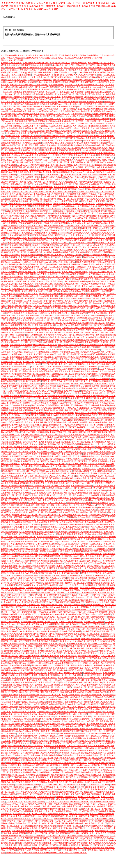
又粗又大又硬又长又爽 (79, 498)
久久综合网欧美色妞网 (97, 174)
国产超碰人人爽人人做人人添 (92, 352)
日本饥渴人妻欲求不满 (51, 444)
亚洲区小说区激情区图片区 (24, 537)
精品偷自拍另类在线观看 (74, 784)
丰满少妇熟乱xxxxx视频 (70, 352)
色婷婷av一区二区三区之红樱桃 (77, 583)
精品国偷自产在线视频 (15, 653)
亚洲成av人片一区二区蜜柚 (12, 60)
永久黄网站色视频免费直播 (92, 345)
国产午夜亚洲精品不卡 (52, 109)
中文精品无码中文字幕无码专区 (91, 624)
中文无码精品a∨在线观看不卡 (67, 532)
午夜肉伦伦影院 (58, 75)
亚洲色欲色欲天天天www (68, 320)
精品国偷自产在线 (99, 517)
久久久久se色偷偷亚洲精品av (98, 556)
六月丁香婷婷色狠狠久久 (91, 225)
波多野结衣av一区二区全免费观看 (97, 257)
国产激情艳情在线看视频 (72, 444)
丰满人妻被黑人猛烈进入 (29, 328)
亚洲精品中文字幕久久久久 (40, 170)
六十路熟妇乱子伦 (48, 148)
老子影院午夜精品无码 (19, 85)
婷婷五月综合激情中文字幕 (95, 211)
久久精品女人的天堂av (33, 746)
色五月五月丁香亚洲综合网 (12, 162)
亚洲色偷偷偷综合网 (52, 794)
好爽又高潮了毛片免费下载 (35, 274)
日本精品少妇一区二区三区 (83, 311)
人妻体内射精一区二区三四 (46, 320)
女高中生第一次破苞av (31, 148)
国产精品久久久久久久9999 (89, 208)
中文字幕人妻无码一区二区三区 (40, 680)
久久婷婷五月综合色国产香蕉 (65, 366)
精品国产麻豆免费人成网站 (97, 415)
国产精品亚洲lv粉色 (57, 478)
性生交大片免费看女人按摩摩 (24, 77)
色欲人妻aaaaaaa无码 (20, 349)
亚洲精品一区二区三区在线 (56, 481)
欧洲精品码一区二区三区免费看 (89, 658)
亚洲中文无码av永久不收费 (31, 323)
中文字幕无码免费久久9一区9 (73, 850)
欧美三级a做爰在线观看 (101, 806)
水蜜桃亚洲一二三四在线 (58, 274)
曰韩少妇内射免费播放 (15, 211)
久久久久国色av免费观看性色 (53, 408)
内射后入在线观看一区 (22, 391)
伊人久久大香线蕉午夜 (95, 648)
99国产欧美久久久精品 (98, 388)
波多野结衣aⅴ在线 (91, 702)
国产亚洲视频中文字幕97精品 (76, 68)
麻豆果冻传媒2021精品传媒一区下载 (40, 211)
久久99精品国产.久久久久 (52, 177)
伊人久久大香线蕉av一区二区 (61, 619)
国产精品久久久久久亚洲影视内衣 (80, 70)
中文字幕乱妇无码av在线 (97, 724)
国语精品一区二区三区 (52, 323)
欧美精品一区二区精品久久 (104, 145)
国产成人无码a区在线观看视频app (97, 140)
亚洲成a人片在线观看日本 (92, 289)
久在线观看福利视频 (32, 721)
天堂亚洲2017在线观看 (82, 80)
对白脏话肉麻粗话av (96, 464)
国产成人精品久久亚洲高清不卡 (96, 179)
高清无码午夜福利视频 (22, 97)
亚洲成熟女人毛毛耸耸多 (92, 590)
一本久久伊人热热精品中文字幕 (93, 284)
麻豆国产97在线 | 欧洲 (21, 814)
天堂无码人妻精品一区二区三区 (60, 488)
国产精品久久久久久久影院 (39, 281)
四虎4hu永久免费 (89, 469)
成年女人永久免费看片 (59, 607)
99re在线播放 (52, 264)
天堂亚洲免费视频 (11, 702)
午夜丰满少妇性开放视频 (16, 80)
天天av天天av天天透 (25, 320)
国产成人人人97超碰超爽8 (45, 87)
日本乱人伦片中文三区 (45, 544)
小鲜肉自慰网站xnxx (27, 631)
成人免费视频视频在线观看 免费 (25, 575)
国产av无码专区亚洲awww (53, 255)
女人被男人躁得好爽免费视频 (95, 109)
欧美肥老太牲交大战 (20, 191)
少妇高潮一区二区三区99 (56, 464)
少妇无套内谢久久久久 (64, 651)
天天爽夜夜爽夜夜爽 (16, 398)
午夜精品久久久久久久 (92, 673)
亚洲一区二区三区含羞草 (20, 561)
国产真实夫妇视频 (97, 123)
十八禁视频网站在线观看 (99, 381)
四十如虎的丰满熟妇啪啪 (79, 814)
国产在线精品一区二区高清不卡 (19, 388)
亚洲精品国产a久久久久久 (42, 818)
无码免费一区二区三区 (33, 301)
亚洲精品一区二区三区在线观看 (101, 626)
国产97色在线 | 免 (38, 595)
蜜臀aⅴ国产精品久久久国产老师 (59, 131)
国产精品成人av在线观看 (93, 260)
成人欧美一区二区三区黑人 (103, 668)
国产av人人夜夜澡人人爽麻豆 (91, 102)
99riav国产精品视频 (79, 63)
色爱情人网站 (56, 281)
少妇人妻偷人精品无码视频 (66, 799)
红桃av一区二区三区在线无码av (25, 804)
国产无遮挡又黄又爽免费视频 (29, 809)
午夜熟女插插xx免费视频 (16, 697)
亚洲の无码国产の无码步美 (53, 143)
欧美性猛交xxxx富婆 (93, 554)
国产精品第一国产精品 (48, 845)
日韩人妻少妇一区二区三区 (81, 277)
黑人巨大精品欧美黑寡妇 (86, 396)
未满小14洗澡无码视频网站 (104, 170)
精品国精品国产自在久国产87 (66, 284)
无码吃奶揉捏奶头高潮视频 (103, 398)
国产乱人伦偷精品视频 (66, 87)
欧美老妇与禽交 (26, 182)
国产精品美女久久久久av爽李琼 (30, 626)
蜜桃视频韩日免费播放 (51, 721)
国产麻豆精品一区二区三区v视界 (94, 325)
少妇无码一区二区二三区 (31, 342)
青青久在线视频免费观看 (36, 840)
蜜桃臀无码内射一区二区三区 (70, 826)
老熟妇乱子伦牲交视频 (22, 92)
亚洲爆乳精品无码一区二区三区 (63, 777)
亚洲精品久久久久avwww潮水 (52, 614)
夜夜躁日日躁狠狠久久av (77, 644)
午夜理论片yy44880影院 (98, 313)
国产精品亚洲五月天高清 (14, 89)
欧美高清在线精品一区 (71, 289)
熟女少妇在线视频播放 (102, 471)
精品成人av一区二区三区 (47, 77)
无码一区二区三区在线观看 (27, 145)
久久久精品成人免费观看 (48, 153)
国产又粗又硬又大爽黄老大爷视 (35, 233)
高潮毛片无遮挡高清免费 (32, 602)
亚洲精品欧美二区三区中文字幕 (90, 318)
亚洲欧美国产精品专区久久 (43, 72)
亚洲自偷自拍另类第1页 (43, 330)
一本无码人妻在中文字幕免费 (49, 208)
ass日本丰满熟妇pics (98, 425)
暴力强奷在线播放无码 (38, 191)
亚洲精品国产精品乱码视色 (99, 578)
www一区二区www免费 (80, 383)
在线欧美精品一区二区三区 (96, 359)
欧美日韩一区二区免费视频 (17, 510)
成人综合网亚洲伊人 (99, 680)
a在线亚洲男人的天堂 (74, 143)
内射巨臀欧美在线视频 (65, 831)
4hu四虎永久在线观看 (60, 760)
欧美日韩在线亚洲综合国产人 (33, 459)
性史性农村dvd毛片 (12, 396)
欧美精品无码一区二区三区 (37, 313)
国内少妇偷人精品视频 (80, 617)
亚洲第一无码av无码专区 (31, 434)
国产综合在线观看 (42, 250)
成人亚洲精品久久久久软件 (35, 277)
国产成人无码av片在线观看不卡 (40, 116)
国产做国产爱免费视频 (58, 189)
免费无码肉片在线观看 (22, 517)
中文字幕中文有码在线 (69, 741)
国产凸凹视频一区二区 (46, 592)
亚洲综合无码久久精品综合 (81, 665)
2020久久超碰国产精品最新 (94, 150)
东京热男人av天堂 (99, 692)
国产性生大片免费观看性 (29, 690)
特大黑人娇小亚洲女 (99, 383)
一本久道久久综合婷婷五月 (69, 345)
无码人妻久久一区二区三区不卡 (57, 617)
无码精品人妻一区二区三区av (63, 262)
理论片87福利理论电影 (62, 80)
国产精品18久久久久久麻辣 (75, 566)
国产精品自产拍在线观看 (11, 63)
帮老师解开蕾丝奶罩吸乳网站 (65, 306)
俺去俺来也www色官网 (67, 712)
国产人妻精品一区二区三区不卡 (46, 92)
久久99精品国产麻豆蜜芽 (86, 72)
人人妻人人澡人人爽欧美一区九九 (27, 177)
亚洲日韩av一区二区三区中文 (72, 359)
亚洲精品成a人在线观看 (66, 106)
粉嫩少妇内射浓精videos (83, 549)
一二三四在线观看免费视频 (96, 495)
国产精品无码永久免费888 (72, 97)
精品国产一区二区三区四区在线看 (42, 512)
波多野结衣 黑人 (60, 330)
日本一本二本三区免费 (60, 486)
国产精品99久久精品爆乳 (94, 420)
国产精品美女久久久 (89, 753)
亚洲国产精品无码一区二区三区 (75, 515)
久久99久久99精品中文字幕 (61, 403)
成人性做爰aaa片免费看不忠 (93, 89)
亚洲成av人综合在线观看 (50, 636)
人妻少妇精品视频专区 (76, 432)
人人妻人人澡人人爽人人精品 (54, 449)
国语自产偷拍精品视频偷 (74, 736)
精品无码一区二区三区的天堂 (33, 131)
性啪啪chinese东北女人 (82, 471)
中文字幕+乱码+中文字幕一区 (16, 507)
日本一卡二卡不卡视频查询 (91, 296)
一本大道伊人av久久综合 (63, 680)
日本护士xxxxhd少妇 (91, 437)
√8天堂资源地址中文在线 (11, 442)
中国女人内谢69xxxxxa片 (92, 286)
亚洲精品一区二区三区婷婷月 (93, 845)
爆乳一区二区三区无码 (22, 566)
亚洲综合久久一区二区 (85, 235)
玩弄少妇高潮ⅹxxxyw (41, 262)
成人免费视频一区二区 (24, 639)
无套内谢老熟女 (47, 315)
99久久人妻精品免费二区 (31, 221)
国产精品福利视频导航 (79, 801)
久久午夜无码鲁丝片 (48, 753)
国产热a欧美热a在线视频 (70, 661)
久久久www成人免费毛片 (18, 806)
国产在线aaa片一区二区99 (98, 247)
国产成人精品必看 (40, 634)
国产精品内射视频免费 (74, 823)
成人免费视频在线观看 (92, 738)
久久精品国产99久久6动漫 (53, 648)
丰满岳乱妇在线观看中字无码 (83, 298)
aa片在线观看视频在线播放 (62, 196)
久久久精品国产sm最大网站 (51, 784)
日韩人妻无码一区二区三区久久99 (27, 364)
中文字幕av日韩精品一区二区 (47, 661)
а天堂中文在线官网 (56, 228)
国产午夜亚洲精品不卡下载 (49, 738)
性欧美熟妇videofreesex (42, 393)
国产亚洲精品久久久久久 (88, 206)
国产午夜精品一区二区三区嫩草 (43, 349)
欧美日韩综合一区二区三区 (48, 430)
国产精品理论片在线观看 (49, 729)
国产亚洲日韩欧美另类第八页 (72, 602)
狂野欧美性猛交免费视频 (52, 381)
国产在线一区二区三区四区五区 (89, 121)
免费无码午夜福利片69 (38, 189)
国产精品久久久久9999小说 (19, 413)
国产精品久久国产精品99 (34, 308)
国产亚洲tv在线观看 (21, 213)
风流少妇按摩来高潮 (61, 439)
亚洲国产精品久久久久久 (58, 814)
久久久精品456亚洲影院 (53, 469)
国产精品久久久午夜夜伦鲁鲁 (51, 828)
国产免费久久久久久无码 (11, 816)
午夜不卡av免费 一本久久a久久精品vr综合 (56, 804)
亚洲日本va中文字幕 (82, 165)
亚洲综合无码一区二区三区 (100, 218)
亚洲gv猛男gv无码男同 (28, 845)
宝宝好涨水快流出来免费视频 (18, 199)
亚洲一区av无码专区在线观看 (33, 432)
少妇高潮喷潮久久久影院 (60, 298)
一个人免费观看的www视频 (101, 719)
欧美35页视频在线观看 (20, 187)
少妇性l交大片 (72, 75)
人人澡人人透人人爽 (77, 223)
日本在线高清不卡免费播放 (92, 264)
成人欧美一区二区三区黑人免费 (64, 780)
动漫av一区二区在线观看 (67, 592)
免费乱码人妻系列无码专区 (30, 578)
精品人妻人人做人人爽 (74, 85)
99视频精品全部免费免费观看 (22, 770)
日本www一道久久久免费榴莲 (40, 80)
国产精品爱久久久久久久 (25, 520)
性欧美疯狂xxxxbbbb (59, 376)
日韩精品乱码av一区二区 (72, 636)
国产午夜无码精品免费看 (14, 644)
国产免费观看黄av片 (41, 243)
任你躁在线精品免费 (18, 111)
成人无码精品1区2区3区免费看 (49, 247)
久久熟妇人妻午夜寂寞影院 (91, 532)
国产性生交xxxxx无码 (81, 483)
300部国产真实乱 (84, 442)
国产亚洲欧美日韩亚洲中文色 (76, 381)
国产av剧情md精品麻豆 (48, 447)
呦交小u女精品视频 (80, 388)
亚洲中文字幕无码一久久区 (104, 607)
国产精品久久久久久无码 (11, 699)
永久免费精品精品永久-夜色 (87, 357)
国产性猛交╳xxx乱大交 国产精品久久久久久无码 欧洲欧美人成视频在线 (33, 563)
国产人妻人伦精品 (17, 588)
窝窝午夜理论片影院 (100, 216)
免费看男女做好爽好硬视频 (32, 68)
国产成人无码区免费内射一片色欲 (75, 230)
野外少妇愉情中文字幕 (73, 653)
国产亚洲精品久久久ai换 (65, 72)
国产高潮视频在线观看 (22, 658)
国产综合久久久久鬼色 (13, 719)
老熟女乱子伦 (107, 726)
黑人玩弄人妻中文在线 (49, 201)
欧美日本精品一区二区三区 (12, 160)
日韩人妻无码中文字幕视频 (93, 315)
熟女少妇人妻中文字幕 (102, 488)
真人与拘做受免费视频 (67, 678)
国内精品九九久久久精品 (94, 97)
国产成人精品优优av (98, 308)
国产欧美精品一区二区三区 (13, 481)
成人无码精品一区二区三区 (86, 651)
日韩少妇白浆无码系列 (26, 296)
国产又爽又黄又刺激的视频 (85, 347)
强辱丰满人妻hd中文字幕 (53, 301)
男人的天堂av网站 (19, 374)
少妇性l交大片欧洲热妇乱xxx (37, 471)
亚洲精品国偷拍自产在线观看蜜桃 (35, 853)
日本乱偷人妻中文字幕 (13, 488)
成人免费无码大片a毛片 (39, 507)
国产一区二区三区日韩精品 (62, 165)
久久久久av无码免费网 (88, 374)
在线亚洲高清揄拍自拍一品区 (33, 179)
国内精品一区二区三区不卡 (24, 126)
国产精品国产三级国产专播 (25, 153)
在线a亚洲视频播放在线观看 (77, 340)
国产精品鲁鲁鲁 (104, 748)
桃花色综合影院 (30, 719)
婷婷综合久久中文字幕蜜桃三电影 (88, 775)
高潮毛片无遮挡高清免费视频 (90, 182)
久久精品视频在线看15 (52, 252)
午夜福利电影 (38, 517)
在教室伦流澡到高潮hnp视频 (96, 92)
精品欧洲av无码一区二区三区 (76, 126)
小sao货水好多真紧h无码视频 (54, 398)
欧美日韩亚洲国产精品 (28, 257)
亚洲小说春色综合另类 (92, 585)
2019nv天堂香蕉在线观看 (49, 294)
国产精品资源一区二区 (84, 818)
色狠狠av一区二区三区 (11, 612)
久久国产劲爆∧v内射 (27, 532)
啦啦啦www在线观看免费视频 (87, 386)
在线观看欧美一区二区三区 (91, 328)
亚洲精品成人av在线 (42, 194)
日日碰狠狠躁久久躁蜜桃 (106, 600)
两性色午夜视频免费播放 (41, 206)
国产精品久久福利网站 (74, 255)
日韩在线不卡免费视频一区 (23, 831)
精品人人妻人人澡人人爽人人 (41, 279)
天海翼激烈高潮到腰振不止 (54, 340)
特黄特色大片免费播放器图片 (57, 308)
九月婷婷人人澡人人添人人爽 (58, 114)
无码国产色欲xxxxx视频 (59, 697)
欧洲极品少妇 (22, 264)
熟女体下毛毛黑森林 (73, 228)
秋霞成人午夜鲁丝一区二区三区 (48, 119)
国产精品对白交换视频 (38, 668)
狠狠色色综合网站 (65, 347)
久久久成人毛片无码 (70, 328)
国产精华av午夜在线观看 (76, 478)
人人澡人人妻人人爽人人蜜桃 (31, 225)
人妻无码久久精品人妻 (44, 332)
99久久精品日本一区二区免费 (89, 106)
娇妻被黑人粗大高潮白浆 (31, 383)
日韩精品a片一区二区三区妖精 (51, 736)
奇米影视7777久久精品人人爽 (76, 218)
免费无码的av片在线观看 (94, 622)
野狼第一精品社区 (33, 89)
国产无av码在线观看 (63, 716)
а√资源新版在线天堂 (16, 228)
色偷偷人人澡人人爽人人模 (32, 218)
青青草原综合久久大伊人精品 (56, 335)
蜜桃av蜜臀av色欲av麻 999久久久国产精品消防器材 (29, 379)
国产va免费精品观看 (34, 335)
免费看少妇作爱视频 (55, 702)
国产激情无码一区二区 (96, 294)
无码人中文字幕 (86, 838)
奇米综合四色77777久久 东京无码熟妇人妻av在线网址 (90, 481)
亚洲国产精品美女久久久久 (100, 843)
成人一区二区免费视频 (53, 218)
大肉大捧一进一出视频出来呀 (46, 182)
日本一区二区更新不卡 (16, 680)
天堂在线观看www (15, 746)
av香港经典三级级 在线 (42, 726)
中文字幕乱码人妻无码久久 (58, 277)
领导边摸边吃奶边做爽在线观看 (93, 99)
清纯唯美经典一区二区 (33, 109)
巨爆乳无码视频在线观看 (84, 157)
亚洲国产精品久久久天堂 (64, 235)
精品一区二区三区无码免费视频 (45, 848)
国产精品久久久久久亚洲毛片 (33, 490)
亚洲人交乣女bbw (8, 609)
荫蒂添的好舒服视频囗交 (64, 818)
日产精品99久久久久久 (28, 792)
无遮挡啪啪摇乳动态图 (94, 116)
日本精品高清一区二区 (21, 366)
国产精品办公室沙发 (29, 714)
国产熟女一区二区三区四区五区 (67, 354)
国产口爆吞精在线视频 (83, 240)
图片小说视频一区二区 (37, 238)
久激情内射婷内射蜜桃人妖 (26, 140)
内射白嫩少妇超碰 (36, 415)
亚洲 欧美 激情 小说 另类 (36, 527)
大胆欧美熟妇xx (25, 99)
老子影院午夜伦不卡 (59, 194)
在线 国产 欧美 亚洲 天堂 (92, 558)
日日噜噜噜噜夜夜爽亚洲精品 (69, 731)
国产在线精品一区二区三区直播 (50, 126)
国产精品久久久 (82, 476)
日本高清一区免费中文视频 (73, 119)
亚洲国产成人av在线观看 (50, 461)
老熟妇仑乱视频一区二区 (88, 750)
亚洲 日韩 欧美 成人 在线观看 (52, 692)
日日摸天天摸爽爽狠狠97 (54, 225)
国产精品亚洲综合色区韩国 (98, 707)
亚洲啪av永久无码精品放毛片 (96, 575)
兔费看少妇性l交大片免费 (96, 138)
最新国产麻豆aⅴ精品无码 (45, 369)
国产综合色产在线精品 (10, 753)
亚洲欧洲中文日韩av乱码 (65, 357)
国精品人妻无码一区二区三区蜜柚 (101, 566)
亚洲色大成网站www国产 (76, 136)
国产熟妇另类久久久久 (24, 284)
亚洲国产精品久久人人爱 (92, 221)
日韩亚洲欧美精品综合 (84, 772)
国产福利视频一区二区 (78, 379)
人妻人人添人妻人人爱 (26, 733)
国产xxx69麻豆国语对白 (21, 75)
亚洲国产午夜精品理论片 (91, 639)
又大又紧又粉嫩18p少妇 (59, 160)
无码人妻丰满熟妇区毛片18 (65, 663)
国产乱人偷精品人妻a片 (72, 109)
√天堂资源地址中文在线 (94, 85)
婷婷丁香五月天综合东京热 (77, 500)
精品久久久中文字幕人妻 (34, 172)
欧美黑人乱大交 (50, 826)
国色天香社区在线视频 (19, 357)
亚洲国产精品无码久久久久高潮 (79, 400)
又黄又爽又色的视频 (76, 330)
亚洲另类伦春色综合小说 (46, 318)
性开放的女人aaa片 (77, 172)
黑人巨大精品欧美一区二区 (30, 128)
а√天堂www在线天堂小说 (58, 840)
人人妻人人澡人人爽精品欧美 (72, 522)
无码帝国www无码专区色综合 (53, 136)
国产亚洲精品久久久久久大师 (65, 393)
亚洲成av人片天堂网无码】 (35, 488)
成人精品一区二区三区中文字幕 (44, 199)
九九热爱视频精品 (90, 369)
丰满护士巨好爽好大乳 (105, 157)
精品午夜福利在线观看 (47, 816)
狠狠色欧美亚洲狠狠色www (51, 104)
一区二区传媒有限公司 (38, 85)
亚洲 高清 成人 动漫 (62, 371)
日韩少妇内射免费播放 (46, 520)
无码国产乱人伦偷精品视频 (71, 575)
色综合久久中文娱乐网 (73, 673)
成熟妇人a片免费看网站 (81, 216)
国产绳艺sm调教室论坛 (22, 106)
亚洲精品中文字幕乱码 (73, 140)
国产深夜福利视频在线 (94, 605)
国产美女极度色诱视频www (103, 442)
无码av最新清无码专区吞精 (90, 94)
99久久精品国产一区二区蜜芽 (69, 571)
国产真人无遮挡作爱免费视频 (41, 371)
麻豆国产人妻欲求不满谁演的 (45, 245)
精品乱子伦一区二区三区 (29, 692)
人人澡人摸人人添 (39, 814)
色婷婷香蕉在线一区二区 (45, 597)
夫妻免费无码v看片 (34, 653)
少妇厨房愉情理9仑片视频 (15, 116)
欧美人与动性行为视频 (43, 291)
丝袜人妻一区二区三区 (91, 809)
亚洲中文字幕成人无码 (71, 721)
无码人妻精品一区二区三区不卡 (71, 245)
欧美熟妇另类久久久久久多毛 (20, 243)
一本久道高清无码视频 (35, 123)
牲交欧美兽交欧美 (35, 252)
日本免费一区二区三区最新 (62, 250)
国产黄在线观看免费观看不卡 (101, 68)
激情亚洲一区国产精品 (65, 597)
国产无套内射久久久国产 (31, 539)
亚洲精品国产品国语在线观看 (72, 92)
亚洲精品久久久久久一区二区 (33, 464)
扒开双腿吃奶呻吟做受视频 (24, 82)
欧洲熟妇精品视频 (24, 843)
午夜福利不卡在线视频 (88, 410)
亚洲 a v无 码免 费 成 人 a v (54, 500)
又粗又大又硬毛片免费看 (49, 554)
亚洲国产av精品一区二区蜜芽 (13, 335)
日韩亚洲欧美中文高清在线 (80, 760)
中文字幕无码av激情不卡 (52, 89)
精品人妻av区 (73, 422)
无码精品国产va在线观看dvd (88, 520)
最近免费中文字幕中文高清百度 (19, 359)
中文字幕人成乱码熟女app (53, 174)
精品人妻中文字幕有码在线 (28, 605)
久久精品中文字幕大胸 (74, 238)
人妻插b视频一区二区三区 (83, 687)
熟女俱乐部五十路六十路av (78, 835)
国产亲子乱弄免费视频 (50, 230)
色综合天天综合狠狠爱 (93, 563)
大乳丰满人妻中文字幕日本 (28, 102)
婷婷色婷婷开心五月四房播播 (49, 272)
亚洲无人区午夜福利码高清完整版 (72, 733)
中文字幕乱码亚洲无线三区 (24, 452)
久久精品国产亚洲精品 (72, 323)
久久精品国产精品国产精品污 (36, 160)
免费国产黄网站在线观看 (29, 707)
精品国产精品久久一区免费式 (77, 128)
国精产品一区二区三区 (11, 148)
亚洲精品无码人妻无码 (94, 245)
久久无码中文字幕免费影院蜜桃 (19, 393)
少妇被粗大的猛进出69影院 (98, 427)
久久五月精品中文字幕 (87, 75)
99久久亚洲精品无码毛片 (62, 170)
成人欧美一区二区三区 (85, 167)
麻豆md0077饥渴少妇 (72, 469)
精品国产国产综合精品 (75, 138)
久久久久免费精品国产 (68, 182)
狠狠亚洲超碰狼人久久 (99, 340)
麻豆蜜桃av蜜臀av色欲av (103, 160)
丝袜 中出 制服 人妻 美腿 (49, 311)
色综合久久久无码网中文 (88, 366)
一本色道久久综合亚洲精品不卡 (46, 359)
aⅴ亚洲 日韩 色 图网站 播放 (69, 845)
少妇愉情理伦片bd (49, 809)
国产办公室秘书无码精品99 (30, 656)
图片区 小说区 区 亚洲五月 (49, 442)
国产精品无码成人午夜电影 (98, 580)
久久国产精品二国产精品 (52, 434)
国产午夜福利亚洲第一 (62, 204)
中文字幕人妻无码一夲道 (98, 281)
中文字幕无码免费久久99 (86, 510)
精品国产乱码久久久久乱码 (23, 556)
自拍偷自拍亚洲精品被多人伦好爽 (29, 410)
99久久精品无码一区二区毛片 (93, 721)
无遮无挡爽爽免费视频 (105, 439)
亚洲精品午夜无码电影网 (74, 342)
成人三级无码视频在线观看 (101, 128)
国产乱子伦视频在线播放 (16, 478)
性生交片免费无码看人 (74, 782)
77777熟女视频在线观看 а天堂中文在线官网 (85, 449)
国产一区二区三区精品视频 (89, 541)
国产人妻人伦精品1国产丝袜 (60, 191)
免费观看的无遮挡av (54, 580)
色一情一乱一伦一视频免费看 (70, 675)
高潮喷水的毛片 (75, 150)
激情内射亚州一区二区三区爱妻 (75, 461)
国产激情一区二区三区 (67, 541)
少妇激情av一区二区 (20, 415)
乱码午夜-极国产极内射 (106, 469)
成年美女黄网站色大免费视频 (13, 840)
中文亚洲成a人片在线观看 (95, 269)
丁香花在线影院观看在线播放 (31, 223)
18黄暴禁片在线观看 (16, 123)
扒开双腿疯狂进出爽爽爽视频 (71, 551)
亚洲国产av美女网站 (20, 189)
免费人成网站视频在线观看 (97, 529)
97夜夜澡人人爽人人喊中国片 (100, 267)
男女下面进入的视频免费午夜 (66, 187)
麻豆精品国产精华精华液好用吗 (14, 486)
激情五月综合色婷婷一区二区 (60, 483)
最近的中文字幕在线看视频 (73, 529)
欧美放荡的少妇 (80, 853)
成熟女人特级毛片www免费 (89, 537)
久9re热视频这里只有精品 (44, 121)
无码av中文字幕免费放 (10, 529)
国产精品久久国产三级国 (64, 167)
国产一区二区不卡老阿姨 (74, 495)
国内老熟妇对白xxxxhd (10, 255)
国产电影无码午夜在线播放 (89, 726)
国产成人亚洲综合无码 (55, 459)
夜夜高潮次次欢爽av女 (10, 670)
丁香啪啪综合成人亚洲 (84, 831)
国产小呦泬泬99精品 (27, 430)
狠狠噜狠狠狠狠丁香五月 (41, 213)
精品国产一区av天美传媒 (67, 816)
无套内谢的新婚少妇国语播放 (78, 614)
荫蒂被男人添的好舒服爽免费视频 (94, 422)
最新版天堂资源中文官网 (33, 495)
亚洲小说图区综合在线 (82, 170)
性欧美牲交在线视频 (76, 415)
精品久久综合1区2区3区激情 (13, 65)
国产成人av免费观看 (21, 240)
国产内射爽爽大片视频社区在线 (36, 63)
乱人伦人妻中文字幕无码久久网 (95, 148)
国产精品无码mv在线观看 (78, 833)
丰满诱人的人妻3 (13, 68)
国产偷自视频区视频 (93, 568)
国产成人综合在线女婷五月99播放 (31, 114)
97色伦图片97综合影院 (57, 473)
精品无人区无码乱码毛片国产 (16, 279)
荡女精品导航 (59, 116)
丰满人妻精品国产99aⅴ (40, 240)
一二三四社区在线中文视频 (62, 155)
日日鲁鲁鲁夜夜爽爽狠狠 (20, 405)
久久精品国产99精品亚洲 (22, 427)
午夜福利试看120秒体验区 (81, 114)
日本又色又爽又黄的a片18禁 (28, 315)
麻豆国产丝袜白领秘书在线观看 (73, 294)
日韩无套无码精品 (8, 444)
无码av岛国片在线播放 (95, 189)
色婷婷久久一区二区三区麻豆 (69, 148)
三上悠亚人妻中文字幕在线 (84, 204)
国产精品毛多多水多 (27, 269)
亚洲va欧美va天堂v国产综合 (76, 174)
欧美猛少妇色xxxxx (29, 622)
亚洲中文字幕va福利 (68, 656)
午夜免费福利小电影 (94, 850)
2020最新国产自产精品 (75, 337)
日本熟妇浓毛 (65, 311)
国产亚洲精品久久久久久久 (19, 743)
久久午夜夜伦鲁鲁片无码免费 (97, 119)
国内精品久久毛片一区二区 (103, 619)
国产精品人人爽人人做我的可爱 (100, 527)
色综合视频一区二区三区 (85, 65)
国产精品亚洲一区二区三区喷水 (41, 133)
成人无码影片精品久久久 (16, 238)
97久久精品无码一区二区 (68, 94)
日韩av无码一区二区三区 (83, 213)
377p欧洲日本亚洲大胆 (10, 131)
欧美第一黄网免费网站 (87, 133)
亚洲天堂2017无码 (69, 208)
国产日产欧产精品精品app (31, 529)
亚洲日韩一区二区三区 (76, 629)
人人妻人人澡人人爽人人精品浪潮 (64, 507)
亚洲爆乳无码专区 (88, 82)
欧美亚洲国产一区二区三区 (67, 184)
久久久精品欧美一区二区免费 (24, 289)
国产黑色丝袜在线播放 (100, 583)
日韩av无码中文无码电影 (68, 102)
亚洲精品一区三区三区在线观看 (36, 403)
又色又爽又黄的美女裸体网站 (79, 398)
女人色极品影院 (87, 792)
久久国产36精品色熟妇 (48, 792)
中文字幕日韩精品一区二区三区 (23, 247)
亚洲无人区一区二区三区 (97, 459)
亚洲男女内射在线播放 (48, 551)
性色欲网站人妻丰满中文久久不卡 (51, 782)
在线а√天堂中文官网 (45, 558)
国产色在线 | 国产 (68, 442)
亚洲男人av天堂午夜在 (103, 162)
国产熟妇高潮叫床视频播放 (37, 644)
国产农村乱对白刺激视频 (72, 738)
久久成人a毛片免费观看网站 (67, 99)
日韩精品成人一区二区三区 (65, 133)
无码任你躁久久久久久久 (72, 755)
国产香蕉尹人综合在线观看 (78, 473)
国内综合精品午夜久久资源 (12, 172)
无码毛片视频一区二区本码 (30, 449)
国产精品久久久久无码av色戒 (36, 157)
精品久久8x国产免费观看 (101, 614)
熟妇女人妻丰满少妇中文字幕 (47, 522)
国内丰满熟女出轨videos (18, 170)
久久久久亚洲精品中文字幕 (26, 675)
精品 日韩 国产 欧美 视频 (74, 605)
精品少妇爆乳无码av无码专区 (20, 306)
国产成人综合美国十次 (71, 695)
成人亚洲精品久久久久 (66, 787)
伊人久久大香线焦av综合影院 (16, 760)
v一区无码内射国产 (62, 279)
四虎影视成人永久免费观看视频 (55, 150)
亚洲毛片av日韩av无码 (10, 622)
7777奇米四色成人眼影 (23, 466)
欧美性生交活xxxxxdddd (58, 233)
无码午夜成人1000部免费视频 (14, 833)
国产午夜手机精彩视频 (24, 119)
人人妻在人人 (22, 165)
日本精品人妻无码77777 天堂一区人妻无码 (71, 811)
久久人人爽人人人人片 (75, 116)
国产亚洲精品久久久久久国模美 (38, 65)
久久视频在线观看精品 (34, 481)
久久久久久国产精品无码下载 (18, 235)
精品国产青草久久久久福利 (74, 252)
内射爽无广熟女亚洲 (14, 308)
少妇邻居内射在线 (29, 612)
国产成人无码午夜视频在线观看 (101, 136)
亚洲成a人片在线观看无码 (95, 534)
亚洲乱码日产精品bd (14, 109)
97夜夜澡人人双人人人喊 (42, 624)
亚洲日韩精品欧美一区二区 (82, 162)
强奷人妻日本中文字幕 (66, 318)
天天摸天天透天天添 (68, 537)
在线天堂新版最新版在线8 (69, 792)
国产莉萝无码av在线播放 (77, 578)
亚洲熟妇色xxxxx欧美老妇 (31, 340)
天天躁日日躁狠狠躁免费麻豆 (96, 255)
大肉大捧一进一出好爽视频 (53, 128)
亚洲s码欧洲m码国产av (91, 291)
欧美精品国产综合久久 (56, 595)
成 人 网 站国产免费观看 (66, 520)
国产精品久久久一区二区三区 (95, 104)
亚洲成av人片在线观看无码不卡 (49, 82)
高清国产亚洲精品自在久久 (102, 473)
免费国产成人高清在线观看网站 (80, 670)
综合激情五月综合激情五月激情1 (69, 211)
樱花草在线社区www (86, 447)
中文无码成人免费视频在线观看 (69, 369)
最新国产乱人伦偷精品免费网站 (26, 104)
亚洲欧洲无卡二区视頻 (48, 675)
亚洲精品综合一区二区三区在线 (68, 315)
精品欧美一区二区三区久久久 (100, 644)
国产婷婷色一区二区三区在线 (30, 420)
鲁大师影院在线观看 (46, 651)
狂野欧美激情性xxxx (66, 77)
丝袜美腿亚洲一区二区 (67, 447)
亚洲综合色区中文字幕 (53, 68)
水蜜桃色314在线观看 (38, 789)
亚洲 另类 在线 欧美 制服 (29, 695)
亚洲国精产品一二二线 (53, 495)
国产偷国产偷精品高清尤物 (55, 422)
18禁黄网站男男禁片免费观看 (59, 216)
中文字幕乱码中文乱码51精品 (29, 381)
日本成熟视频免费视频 (85, 456)
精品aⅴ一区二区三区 (37, 264)
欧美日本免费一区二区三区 (15, 252)
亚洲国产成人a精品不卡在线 (26, 417)
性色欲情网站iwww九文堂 (12, 157)
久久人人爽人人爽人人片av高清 (62, 476)
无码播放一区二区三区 (87, 417)
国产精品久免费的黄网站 (99, 461)
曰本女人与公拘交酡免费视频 (56, 223)
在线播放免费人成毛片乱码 (75, 452)
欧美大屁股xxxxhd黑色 (32, 400)
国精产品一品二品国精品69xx (65, 206)
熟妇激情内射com (51, 410)
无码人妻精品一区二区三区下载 (101, 63)
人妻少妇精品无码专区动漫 (52, 605)
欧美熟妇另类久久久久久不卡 (24, 716)
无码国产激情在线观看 (78, 843)
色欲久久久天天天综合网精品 (41, 167)
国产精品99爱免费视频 (38, 510)
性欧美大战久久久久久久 (50, 328)
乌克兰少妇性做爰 (82, 680)
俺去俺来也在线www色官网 (37, 549)
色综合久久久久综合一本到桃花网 (53, 145)
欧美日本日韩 (46, 838)
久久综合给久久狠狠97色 (103, 697)
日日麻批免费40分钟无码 (104, 549)
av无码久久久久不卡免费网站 (20, 634)
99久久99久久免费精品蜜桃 (32, 138)
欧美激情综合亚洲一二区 (92, 731)
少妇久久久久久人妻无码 (99, 379)
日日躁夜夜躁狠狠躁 (74, 420)
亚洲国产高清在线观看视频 (70, 153)
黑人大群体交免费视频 (49, 690)
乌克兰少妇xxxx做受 (62, 687)
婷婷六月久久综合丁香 (10, 138)
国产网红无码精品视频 (32, 143)
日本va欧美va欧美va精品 (14, 216)
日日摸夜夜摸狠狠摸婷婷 (51, 425)
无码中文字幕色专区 (71, 82)
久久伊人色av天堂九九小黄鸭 (97, 784)
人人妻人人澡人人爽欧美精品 (68, 325)
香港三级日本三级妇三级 (88, 816)
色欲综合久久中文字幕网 (25, 546)
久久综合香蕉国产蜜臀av (71, 590)
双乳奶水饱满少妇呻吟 (69, 729)
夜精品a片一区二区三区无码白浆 (92, 187)
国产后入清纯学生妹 (45, 296)
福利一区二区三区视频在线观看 (73, 427)
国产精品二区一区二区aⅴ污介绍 (98, 177)
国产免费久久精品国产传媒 (78, 123)
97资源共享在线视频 (56, 70)
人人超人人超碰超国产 (42, 306)
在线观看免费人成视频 (78, 194)
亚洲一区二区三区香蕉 (19, 371)
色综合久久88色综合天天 (56, 179)
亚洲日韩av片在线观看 (80, 111)
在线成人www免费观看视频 (41, 187)
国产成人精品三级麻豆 (63, 332)
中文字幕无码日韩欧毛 (71, 573)
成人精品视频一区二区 (100, 408)
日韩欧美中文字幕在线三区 (26, 541)
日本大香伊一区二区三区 (38, 478)
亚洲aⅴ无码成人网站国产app (21, 194)
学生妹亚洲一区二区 (47, 417)
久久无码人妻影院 (84, 87)
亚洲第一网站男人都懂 (23, 291)
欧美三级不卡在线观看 (96, 364)
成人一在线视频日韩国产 (53, 653)
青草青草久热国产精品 (24, 121)
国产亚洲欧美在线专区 (24, 325)
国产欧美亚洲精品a (100, 503)
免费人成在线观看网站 (26, 585)
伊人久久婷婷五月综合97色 (28, 461)
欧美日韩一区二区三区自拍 (12, 70)
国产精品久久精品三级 (26, 272)
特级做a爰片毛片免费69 (30, 136)
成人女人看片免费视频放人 (44, 99)
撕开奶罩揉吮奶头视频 (24, 87)
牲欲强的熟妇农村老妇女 (41, 665)
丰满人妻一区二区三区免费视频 (53, 267)
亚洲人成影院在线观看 (24, 250)
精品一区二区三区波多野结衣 (101, 272)
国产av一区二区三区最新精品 (72, 554)
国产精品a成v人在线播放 (89, 799)
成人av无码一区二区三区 (66, 750)
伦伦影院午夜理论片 (81, 131)
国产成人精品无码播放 (83, 488)
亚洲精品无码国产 (92, 342)
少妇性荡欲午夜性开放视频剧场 (82, 524)
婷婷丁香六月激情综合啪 (90, 349)
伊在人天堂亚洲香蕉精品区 (12, 196)
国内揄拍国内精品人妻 (90, 661)
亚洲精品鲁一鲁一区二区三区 (71, 848)
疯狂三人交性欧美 (105, 262)
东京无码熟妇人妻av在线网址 (85, 191)
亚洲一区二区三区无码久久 (89, 663)
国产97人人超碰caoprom (80, 765)
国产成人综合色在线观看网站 (61, 634)
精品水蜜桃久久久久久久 (94, 238)
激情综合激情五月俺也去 (72, 257)
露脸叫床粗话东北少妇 (44, 284)
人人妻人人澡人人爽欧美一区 (71, 622)
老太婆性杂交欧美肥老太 (91, 695)
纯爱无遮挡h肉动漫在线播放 (16, 512)
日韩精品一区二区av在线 (11, 400)
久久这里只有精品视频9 (77, 267)
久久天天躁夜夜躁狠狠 (87, 592)
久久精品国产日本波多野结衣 (37, 298)
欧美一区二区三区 (46, 758)
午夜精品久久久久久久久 (95, 199)
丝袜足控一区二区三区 (73, 104)
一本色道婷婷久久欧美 (41, 75)
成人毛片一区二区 (63, 600)
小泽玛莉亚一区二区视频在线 (72, 405)
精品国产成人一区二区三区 (91, 561)
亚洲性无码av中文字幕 (42, 388)
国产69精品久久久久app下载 (19, 72)
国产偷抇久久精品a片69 (52, 437)
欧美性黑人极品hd (28, 750)
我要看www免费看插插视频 (23, 286)
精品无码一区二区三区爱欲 (21, 204)
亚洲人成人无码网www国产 (26, 682)
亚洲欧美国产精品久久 (41, 376)
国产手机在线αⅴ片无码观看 (35, 70)
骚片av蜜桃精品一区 (48, 94)
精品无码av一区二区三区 (74, 177)
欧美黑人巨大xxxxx (9, 420)
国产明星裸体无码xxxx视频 (102, 111)
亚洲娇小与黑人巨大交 (48, 541)
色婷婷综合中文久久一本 (93, 444)
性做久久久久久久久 (88, 741)
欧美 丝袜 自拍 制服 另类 (74, 648)
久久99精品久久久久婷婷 (16, 133)
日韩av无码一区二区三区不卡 (58, 162)
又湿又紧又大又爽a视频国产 (75, 434)
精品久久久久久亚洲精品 (60, 111)
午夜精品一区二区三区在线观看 (102, 194)
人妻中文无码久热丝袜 (65, 121)
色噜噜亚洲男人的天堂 (21, 741)
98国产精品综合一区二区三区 (16, 303)
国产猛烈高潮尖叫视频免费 (71, 682)
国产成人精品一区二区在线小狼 (69, 466)
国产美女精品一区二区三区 (69, 753)
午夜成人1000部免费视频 (77, 746)
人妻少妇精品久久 (42, 155)
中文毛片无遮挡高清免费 (20, 206)
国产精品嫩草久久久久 (15, 313)
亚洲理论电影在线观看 (58, 668)
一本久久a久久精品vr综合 (96, 172)
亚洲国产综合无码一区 (102, 493)
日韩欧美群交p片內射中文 (55, 138)
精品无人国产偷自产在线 (34, 162)
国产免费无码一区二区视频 (50, 257)
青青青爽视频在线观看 (106, 155)
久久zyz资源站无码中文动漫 (30, 500)
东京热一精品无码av (94, 330)
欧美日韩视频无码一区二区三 (83, 439)
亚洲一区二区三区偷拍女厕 (61, 853)
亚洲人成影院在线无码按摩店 (80, 145)
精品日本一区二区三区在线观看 (71, 199)
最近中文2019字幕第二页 (56, 432)
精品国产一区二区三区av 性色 (25, 294)
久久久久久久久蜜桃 (100, 80)
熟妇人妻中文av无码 (48, 102)
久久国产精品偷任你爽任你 (55, 646)
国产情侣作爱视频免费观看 (23, 332)
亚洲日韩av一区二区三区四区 (35, 473)
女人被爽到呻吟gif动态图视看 (41, 357)
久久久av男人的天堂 (48, 260)
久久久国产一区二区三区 (41, 366)
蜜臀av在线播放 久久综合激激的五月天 (82, 362)
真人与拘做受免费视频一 (63, 303)
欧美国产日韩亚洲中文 (15, 527)
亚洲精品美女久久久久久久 (85, 155)
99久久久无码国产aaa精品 (97, 223)
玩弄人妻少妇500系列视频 (38, 111)
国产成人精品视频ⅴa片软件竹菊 (82, 335)
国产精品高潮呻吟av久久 (23, 685)
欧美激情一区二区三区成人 (79, 789)
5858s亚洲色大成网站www (70, 264)
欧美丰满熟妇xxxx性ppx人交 (44, 534)
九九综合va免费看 (56, 85)
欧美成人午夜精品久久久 (64, 685)
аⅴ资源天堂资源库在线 (78, 274)
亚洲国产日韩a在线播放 (74, 568)
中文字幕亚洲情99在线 (99, 801)
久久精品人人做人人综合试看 (27, 731)
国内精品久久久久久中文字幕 (27, 267)
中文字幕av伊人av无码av (77, 464)
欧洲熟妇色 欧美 (13, 136)
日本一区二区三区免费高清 (100, 500)
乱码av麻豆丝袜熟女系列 (62, 213)
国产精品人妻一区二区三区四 (51, 140)
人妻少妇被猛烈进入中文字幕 (23, 544)
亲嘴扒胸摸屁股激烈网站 (86, 77)
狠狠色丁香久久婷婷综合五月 (92, 184)
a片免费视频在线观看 (59, 379)
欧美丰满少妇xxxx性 (76, 189)
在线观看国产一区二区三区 (21, 347)
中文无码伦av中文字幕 (104, 332)
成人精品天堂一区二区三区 (63, 65)
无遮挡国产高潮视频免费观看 (70, 260)
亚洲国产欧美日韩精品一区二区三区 (72, 612)
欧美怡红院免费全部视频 (99, 126)
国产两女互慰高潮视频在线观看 (19, 245)
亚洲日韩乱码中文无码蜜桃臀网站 (45, 405)
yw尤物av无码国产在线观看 (40, 303)
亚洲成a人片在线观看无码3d (21, 439)
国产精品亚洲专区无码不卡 (19, 595)
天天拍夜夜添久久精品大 (41, 493)
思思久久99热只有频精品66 (89, 306)
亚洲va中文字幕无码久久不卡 (16, 167)
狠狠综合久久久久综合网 (23, 571)
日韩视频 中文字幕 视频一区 (69, 809)
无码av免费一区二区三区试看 (36, 476)
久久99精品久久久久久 (11, 602)
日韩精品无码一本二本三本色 (65, 624)
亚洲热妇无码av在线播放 (92, 153)
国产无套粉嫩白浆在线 (42, 204)
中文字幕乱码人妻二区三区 (94, 755)
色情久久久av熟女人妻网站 (56, 415)
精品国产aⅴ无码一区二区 (84, 332)
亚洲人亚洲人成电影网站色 (21, 772)
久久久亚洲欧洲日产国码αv (79, 699)
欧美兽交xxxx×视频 (66, 386)
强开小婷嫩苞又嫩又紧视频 (21, 345)
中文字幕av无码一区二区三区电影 (47, 97)
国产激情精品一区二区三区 (87, 758)
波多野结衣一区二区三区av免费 (95, 228)
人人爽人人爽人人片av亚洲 (23, 155)
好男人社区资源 (21, 619)
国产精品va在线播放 (107, 753)
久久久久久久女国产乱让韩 (81, 160)
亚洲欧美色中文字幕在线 (49, 575)
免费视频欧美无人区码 (28, 386)
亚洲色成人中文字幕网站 (99, 498)
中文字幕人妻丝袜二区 (40, 780)
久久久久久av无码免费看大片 (61, 157)
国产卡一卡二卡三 (74, 179)
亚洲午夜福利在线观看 (72, 89)
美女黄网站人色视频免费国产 (38, 775)
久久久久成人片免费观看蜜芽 (41, 456)
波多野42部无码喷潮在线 (97, 432)
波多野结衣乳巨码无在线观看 (95, 454)
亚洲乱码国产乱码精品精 (91, 794)
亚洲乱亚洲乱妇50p (48, 731)
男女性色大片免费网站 (34, 422)
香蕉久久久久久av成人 (60, 243)
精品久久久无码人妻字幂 (22, 678)
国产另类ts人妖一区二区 (50, 850)
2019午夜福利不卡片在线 (60, 63)
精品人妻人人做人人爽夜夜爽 (74, 707)
